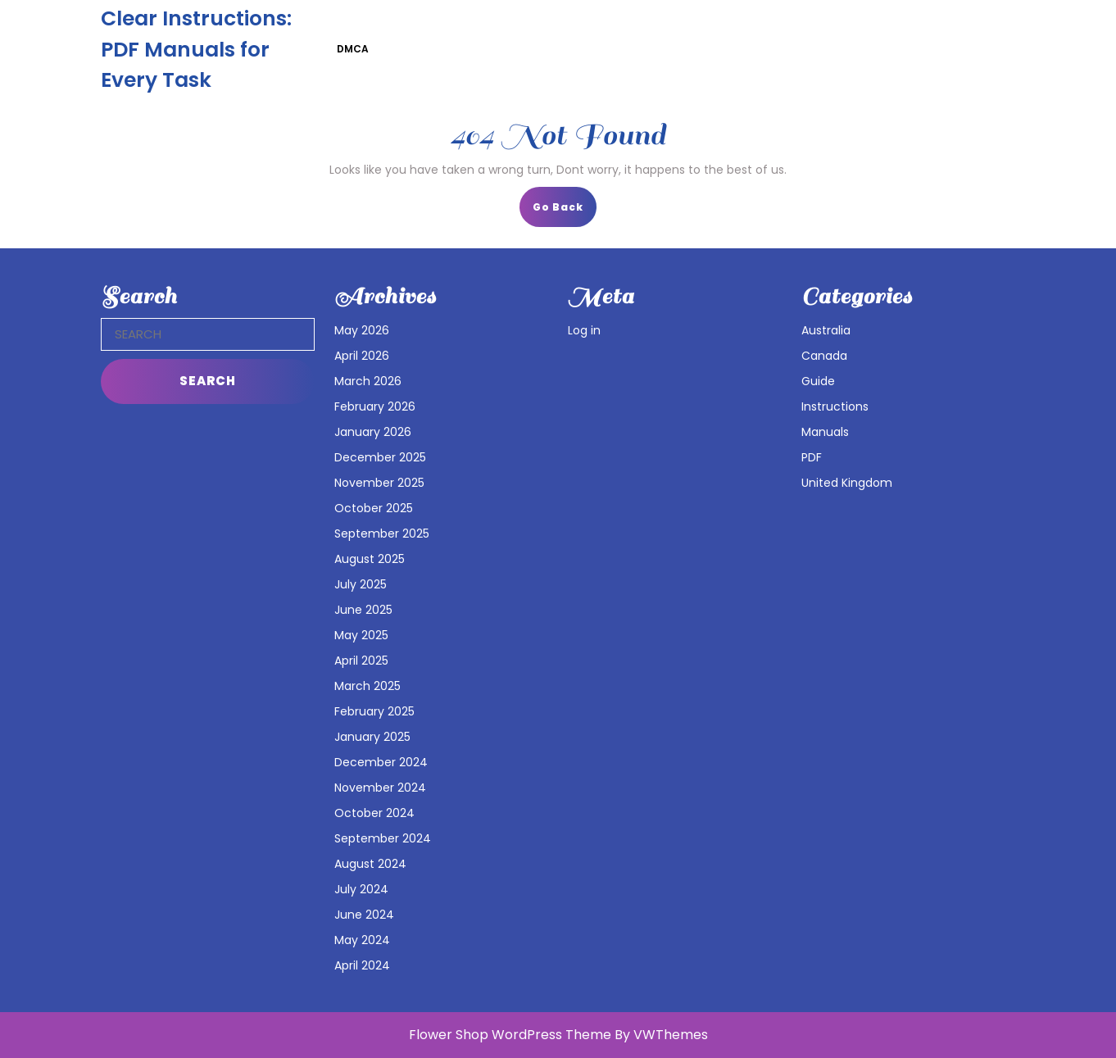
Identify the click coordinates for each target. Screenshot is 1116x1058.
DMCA (353, 49)
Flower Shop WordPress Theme (510, 1034)
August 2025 (369, 559)
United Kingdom (846, 483)
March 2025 (367, 686)
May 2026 (361, 330)
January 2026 (372, 432)
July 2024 (361, 889)
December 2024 (381, 762)
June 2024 (364, 914)
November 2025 (379, 483)
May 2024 (362, 940)
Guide (818, 381)
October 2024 (374, 813)
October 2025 (373, 508)
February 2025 (374, 711)
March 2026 (367, 381)
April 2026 (361, 355)
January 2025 (372, 737)
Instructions (835, 406)
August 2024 (370, 864)
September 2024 (382, 838)
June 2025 (363, 610)
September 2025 (381, 533)
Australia (826, 330)
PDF (811, 457)
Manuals (825, 432)
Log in (584, 330)
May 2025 (361, 635)
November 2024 (380, 787)
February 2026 (374, 406)
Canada (824, 355)
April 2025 (361, 660)
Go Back (565, 212)
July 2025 (360, 584)
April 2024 (362, 965)
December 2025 (380, 457)
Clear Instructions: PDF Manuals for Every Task (196, 49)
